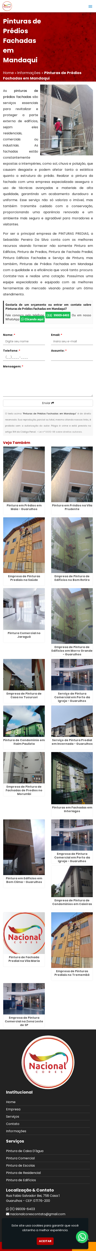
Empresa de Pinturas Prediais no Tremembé (72, 973)
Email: (56, 335)
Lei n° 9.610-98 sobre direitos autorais (60, 431)
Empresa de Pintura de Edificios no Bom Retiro (72, 578)
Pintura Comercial (20, 1158)
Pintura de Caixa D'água (24, 1151)
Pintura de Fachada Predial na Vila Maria (24, 959)
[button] (90, 6)
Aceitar (45, 1241)
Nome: (9, 335)
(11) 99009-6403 (58, 315)
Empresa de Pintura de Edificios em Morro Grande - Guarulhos (72, 650)
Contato (12, 1124)
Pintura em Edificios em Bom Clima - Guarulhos (24, 880)
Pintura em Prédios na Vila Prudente (72, 507)
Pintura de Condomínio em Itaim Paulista (24, 742)
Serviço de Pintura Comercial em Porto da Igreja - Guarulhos (72, 697)
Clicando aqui (32, 319)
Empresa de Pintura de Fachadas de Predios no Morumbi (24, 790)
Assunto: (59, 351)
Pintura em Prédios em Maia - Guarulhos (24, 507)
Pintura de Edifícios (21, 1180)
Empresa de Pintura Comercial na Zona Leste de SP (24, 1021)
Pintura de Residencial (23, 1172)
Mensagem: (13, 366)
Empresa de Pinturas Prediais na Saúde (24, 578)
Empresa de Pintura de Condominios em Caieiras (72, 902)
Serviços (12, 1116)
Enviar (48, 403)
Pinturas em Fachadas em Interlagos (72, 809)
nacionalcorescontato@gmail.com (37, 1214)
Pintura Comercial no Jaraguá (24, 635)
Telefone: (11, 351)
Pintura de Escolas (20, 1165)
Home (11, 1102)
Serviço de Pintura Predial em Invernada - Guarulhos (72, 742)
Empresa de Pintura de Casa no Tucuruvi (24, 695)
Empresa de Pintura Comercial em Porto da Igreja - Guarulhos (72, 857)
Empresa (13, 1109)
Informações (16, 1131)
